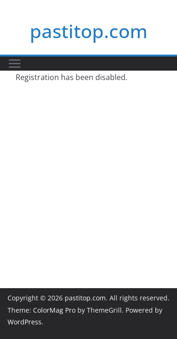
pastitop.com (89, 31)
